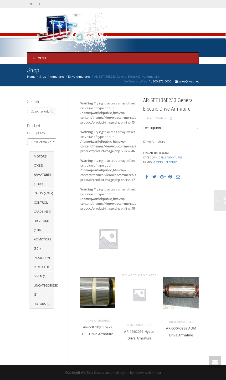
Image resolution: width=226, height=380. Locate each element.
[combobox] (41, 141)
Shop (42, 77)
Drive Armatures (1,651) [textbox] (42, 142)
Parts (38, 193)
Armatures (57, 77)
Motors (40, 156)
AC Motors (42, 239)
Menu (39, 58)
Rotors (40, 304)
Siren (38, 276)
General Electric (165, 162)
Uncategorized (46, 285)
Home (31, 77)
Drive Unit (42, 221)
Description (152, 127)
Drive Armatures (79, 77)
